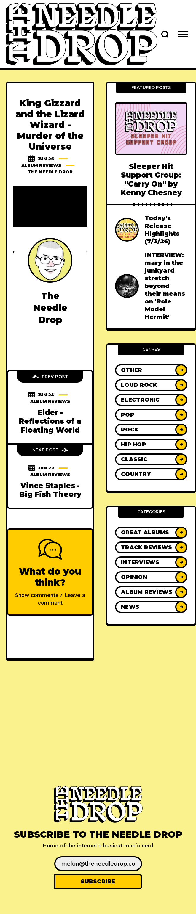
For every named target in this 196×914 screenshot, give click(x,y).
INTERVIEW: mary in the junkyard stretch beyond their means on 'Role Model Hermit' (165, 285)
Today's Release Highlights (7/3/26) (162, 230)
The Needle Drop (50, 172)
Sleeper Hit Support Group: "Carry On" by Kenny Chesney (151, 179)
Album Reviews (41, 165)
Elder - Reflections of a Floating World (50, 421)
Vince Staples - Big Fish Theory (50, 490)
